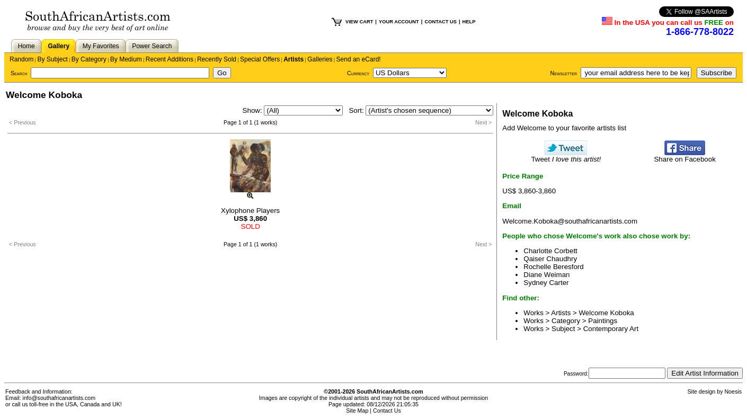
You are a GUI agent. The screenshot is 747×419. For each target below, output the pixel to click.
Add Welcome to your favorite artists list (564, 128)
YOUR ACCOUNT (399, 21)
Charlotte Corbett (550, 251)
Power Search (152, 46)
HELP (469, 21)
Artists (293, 59)
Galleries (319, 59)
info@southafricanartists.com (59, 398)
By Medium (126, 59)
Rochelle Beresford (553, 267)
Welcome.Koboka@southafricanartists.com (569, 221)
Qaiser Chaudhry (550, 259)
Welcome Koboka (606, 313)
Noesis (733, 391)
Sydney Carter (545, 283)
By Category (89, 59)
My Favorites (101, 46)
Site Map (357, 410)
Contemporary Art (610, 329)
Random (21, 59)
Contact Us (387, 410)
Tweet (566, 156)
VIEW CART (359, 21)
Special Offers (260, 59)
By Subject (52, 59)
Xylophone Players (250, 211)
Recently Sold (216, 59)
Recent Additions (169, 59)
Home (26, 46)
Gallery (58, 46)
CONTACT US (440, 21)
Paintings (602, 321)
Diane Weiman (546, 275)
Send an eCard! (358, 59)
